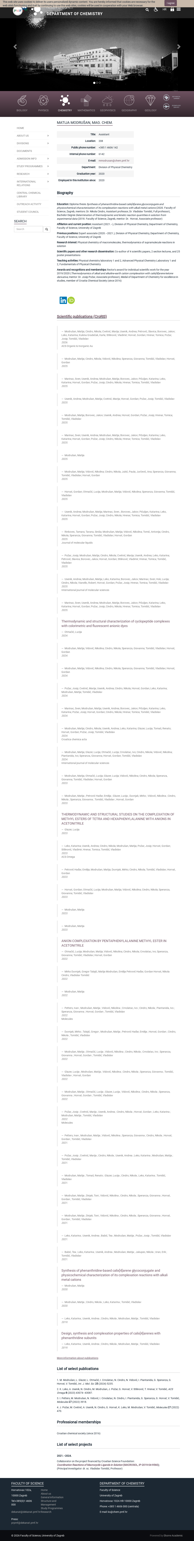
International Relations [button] (26, 183)
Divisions (23, 143)
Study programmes (29, 166)
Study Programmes (52, 1508)
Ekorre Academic (173, 1535)
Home (20, 128)
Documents (24, 151)
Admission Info (27, 158)
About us (23, 135)
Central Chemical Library (29, 194)
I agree (170, 3)
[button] (14, 45)
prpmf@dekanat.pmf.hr (24, 1522)
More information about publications (77, 1358)
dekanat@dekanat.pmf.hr (26, 1511)
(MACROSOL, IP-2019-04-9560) (141, 1464)
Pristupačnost (156, 9)
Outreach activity (29, 204)
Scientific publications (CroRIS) (82, 316)
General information (52, 1497)
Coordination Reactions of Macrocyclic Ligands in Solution (90, 1464)
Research (46, 1511)
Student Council (28, 211)
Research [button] (23, 173)
